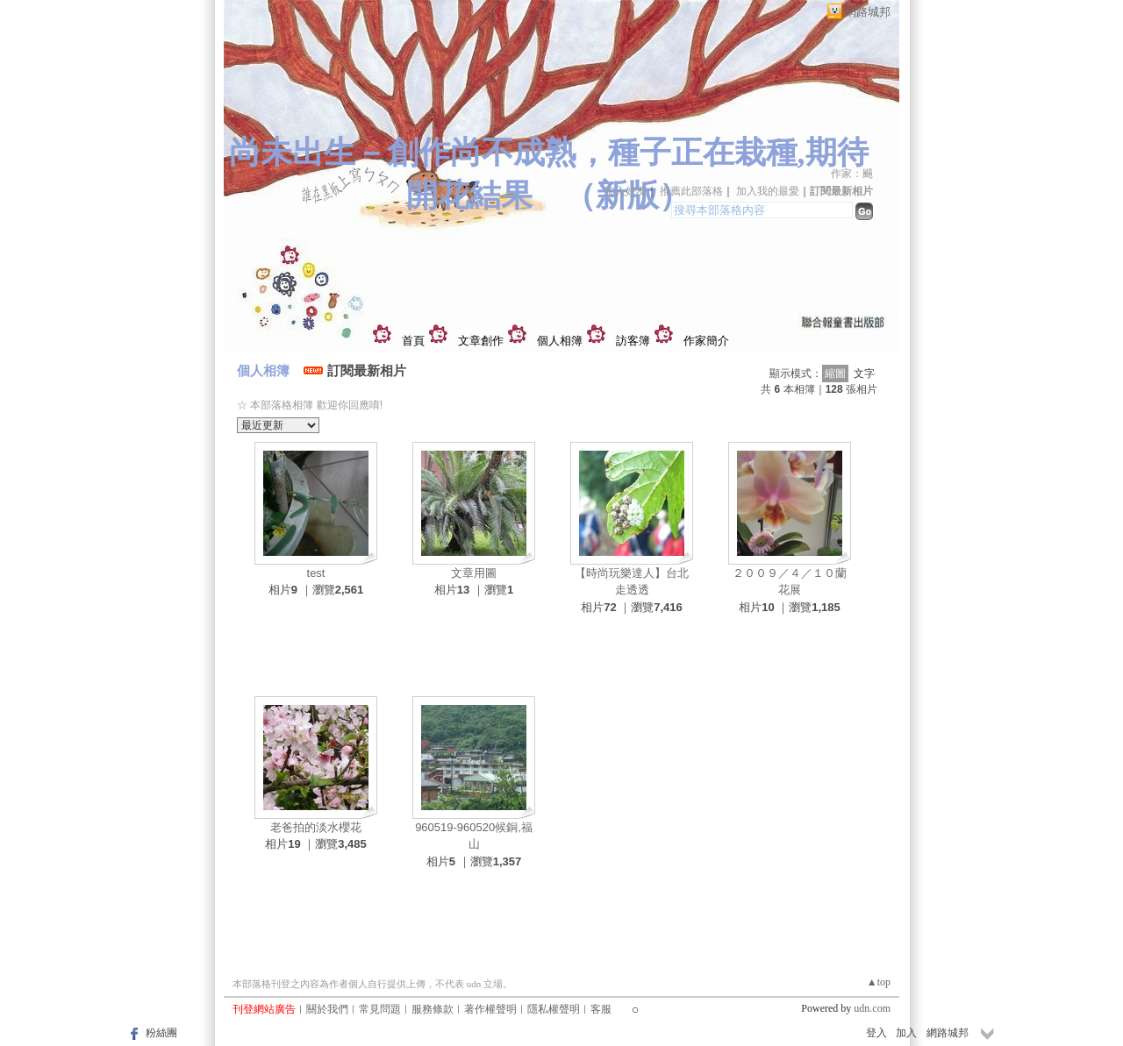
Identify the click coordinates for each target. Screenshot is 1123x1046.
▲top (879, 982)
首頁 (413, 340)
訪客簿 (633, 340)
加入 (906, 1033)
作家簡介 (706, 340)
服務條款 (432, 1009)
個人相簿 (560, 340)
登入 (876, 1033)
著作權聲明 (490, 1009)
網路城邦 (868, 11)
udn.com (872, 1008)
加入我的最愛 (767, 191)
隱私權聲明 (553, 1009)
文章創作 (481, 340)
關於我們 (327, 1009)
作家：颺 (852, 173)
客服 (601, 1009)
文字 (864, 373)
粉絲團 (161, 1033)
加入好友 (625, 191)
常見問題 (380, 1009)
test (316, 573)
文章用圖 (474, 573)
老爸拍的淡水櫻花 (315, 827)
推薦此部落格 (691, 191)
